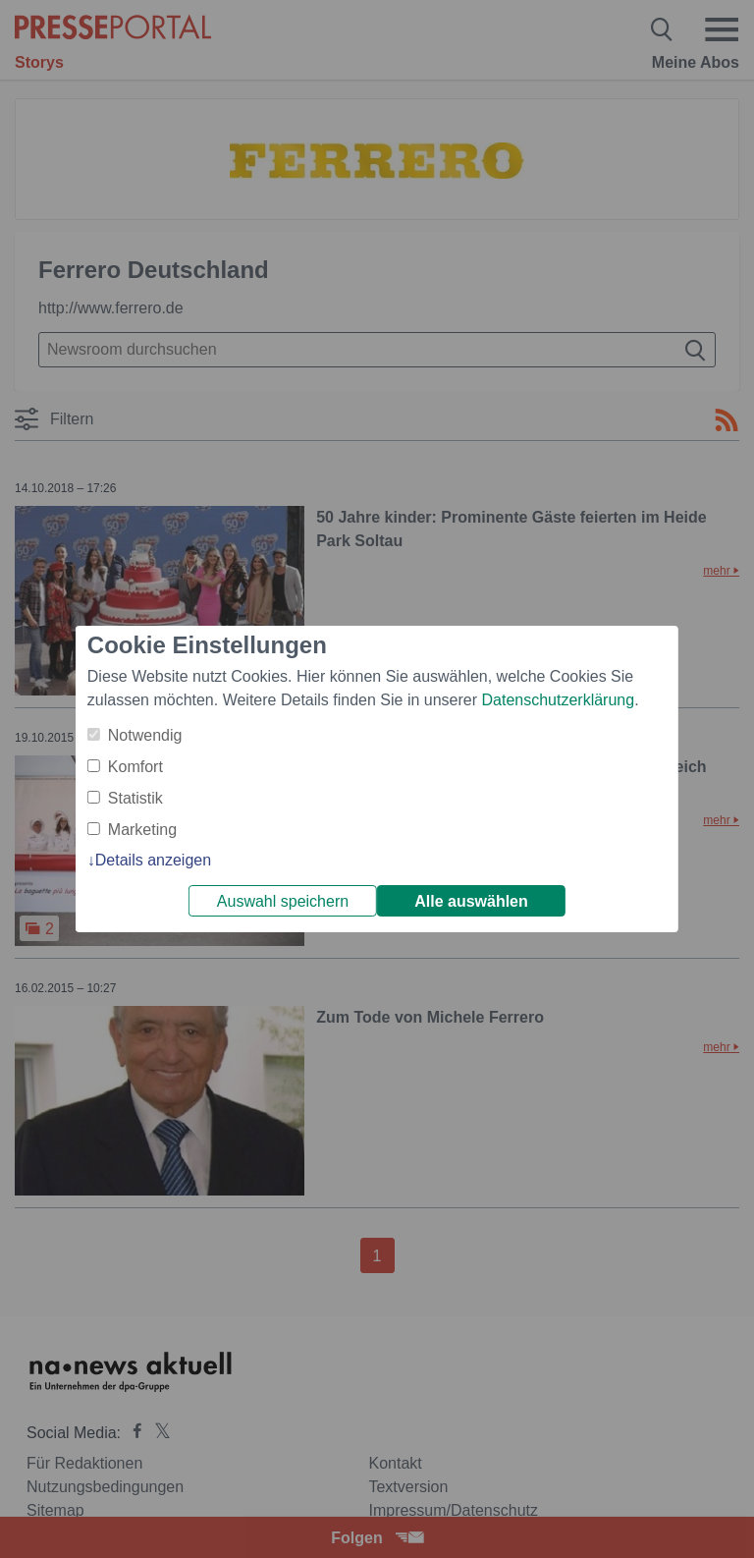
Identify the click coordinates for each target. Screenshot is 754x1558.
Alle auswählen (471, 901)
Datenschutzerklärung (557, 700)
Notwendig (145, 735)
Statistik (135, 798)
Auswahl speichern (283, 901)
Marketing (142, 829)
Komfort (135, 766)
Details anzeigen (153, 860)
